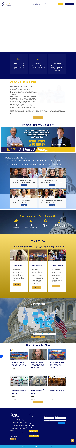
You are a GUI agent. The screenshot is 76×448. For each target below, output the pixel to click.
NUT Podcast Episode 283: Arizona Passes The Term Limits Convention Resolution (19, 364)
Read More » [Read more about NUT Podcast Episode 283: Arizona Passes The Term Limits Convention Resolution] (13, 368)
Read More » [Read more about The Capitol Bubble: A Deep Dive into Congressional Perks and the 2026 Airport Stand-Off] (32, 396)
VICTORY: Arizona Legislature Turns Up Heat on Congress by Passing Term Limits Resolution (57, 365)
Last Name (60, 417)
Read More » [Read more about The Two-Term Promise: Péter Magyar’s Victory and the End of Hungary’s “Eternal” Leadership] (13, 396)
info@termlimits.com (14, 435)
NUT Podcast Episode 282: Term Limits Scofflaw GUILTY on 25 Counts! (57, 390)
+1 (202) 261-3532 (14, 436)
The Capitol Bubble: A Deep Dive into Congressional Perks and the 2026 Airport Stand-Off (37, 391)
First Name (49, 417)
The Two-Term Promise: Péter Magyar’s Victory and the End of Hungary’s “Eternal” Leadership (19, 391)
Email (55, 420)
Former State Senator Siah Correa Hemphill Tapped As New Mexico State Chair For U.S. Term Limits (37, 365)
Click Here (24, 184)
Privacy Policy (54, 446)
